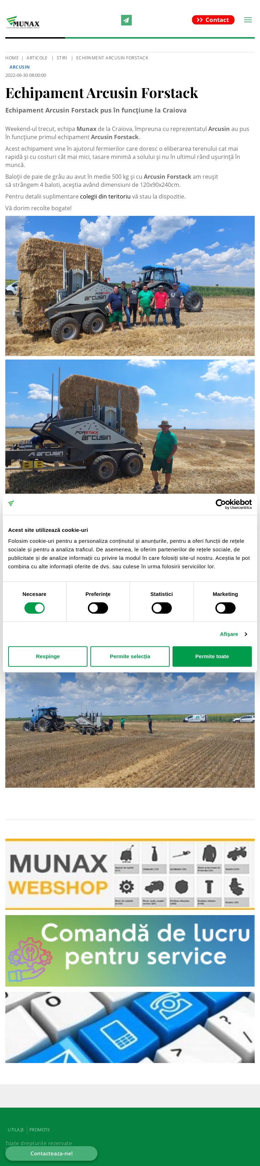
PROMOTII (39, 1130)
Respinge (48, 656)
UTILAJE (16, 1130)
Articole (37, 58)
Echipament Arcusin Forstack (112, 58)
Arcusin (20, 67)
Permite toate (212, 656)
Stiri (62, 58)
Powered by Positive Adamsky (42, 1148)
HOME (12, 58)
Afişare (229, 634)
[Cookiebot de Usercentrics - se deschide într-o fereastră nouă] (221, 504)
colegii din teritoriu (105, 196)
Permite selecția (130, 656)
